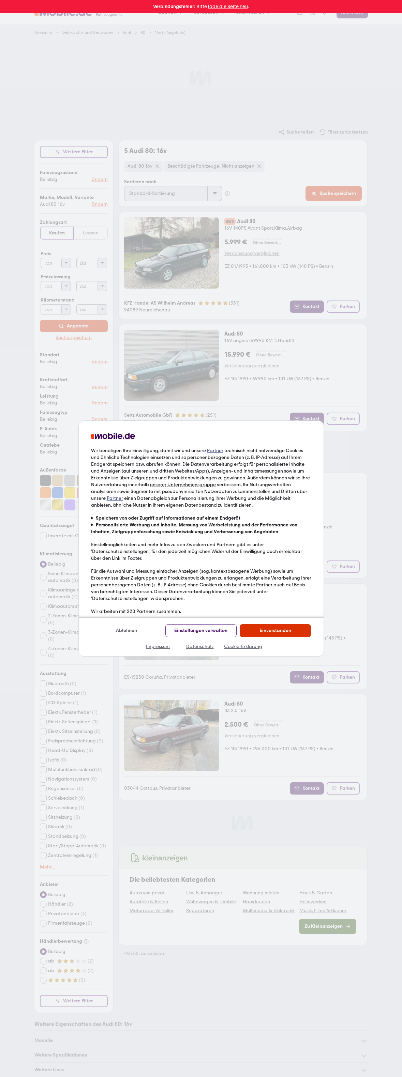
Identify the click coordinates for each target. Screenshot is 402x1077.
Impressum (158, 646)
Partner (215, 450)
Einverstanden (275, 630)
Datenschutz (200, 646)
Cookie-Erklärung (243, 646)
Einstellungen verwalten (200, 630)
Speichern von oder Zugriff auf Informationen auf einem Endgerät (168, 518)
